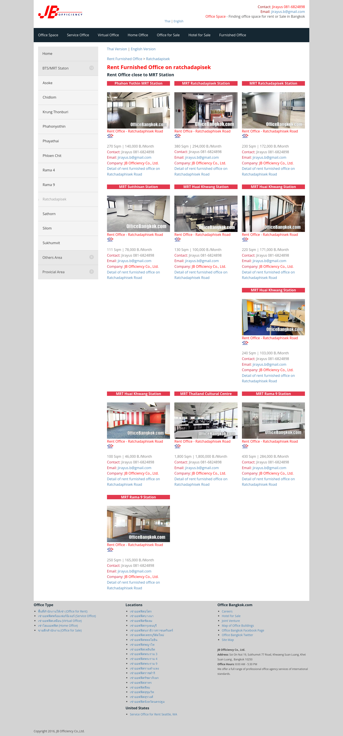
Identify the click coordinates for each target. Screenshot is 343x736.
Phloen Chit (52, 155)
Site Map (228, 640)
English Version (143, 49)
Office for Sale (168, 35)
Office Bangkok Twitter (237, 635)
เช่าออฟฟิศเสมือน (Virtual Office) (60, 621)
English (178, 21)
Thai (167, 21)
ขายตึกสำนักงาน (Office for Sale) (60, 630)
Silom (47, 228)
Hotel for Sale (200, 35)
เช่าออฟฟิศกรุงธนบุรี (143, 625)
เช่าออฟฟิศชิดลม (141, 621)
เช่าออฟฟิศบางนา (142, 616)
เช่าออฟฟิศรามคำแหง (144, 668)
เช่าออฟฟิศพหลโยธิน (143, 640)
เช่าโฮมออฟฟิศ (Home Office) (58, 625)
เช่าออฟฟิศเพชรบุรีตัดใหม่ (147, 635)
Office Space (48, 35)
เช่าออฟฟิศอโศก (141, 611)
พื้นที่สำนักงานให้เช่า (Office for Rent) (62, 611)
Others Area (68, 257)
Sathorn (49, 213)
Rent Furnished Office (124, 58)
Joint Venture (231, 621)
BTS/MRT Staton (68, 68)
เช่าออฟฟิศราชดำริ (142, 673)
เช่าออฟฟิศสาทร (141, 682)
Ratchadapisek (54, 199)
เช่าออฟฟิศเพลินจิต (142, 649)
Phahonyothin (54, 126)
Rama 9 (49, 184)
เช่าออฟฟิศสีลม (140, 687)
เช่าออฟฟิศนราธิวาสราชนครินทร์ (151, 630)
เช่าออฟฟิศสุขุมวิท (142, 692)
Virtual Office (108, 35)
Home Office (138, 35)
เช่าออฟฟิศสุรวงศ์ (141, 697)
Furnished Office (232, 35)
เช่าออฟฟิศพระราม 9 (143, 663)
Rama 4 (49, 170)
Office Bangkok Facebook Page (243, 630)
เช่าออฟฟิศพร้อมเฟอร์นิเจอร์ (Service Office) (67, 616)
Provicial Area (68, 271)
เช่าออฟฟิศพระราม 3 (143, 654)
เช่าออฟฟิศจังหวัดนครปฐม (147, 701)
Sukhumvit (51, 242)
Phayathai (51, 141)
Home (47, 53)
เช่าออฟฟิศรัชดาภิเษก (144, 678)
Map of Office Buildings (238, 625)
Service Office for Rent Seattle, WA (153, 714)
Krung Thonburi (55, 112)
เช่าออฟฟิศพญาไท (142, 644)
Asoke (47, 82)
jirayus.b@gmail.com (134, 157)
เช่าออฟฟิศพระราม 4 (143, 659)
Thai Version (117, 49)
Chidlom (49, 97)
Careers (227, 611)
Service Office (78, 35)
